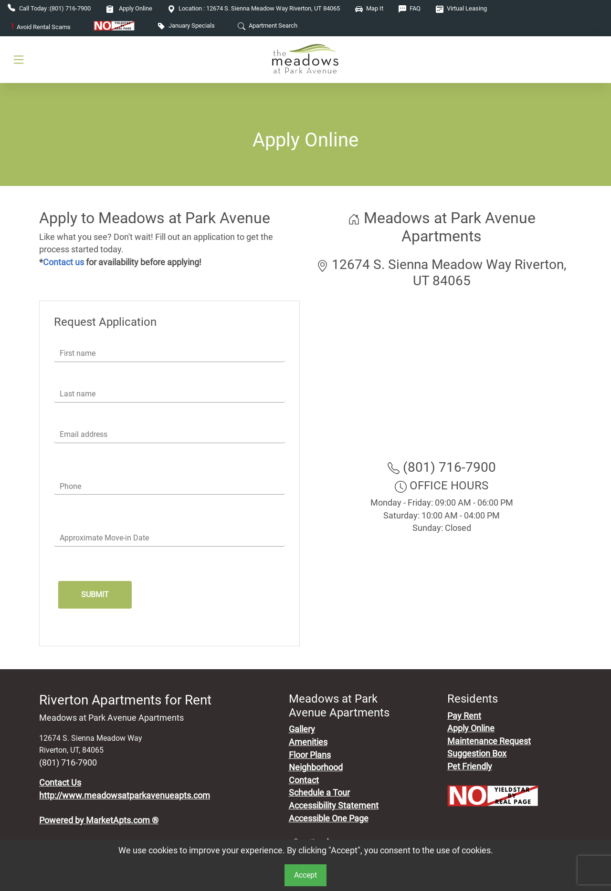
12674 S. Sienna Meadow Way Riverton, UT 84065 (254, 8)
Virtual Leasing (461, 8)
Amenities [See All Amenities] (308, 742)
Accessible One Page (329, 818)
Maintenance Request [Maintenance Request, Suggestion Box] (489, 741)
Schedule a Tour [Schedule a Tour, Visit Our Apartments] (319, 793)
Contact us (63, 262)
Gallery (302, 729)
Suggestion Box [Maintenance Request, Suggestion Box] (476, 753)
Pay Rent (464, 716)
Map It (369, 8)
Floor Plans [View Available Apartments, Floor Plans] (310, 755)
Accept (305, 875)
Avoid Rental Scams (41, 27)
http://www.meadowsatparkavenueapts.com (124, 795)
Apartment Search (267, 25)
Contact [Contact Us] (304, 780)
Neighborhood (316, 767)
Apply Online (129, 8)
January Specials (186, 25)
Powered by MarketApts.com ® (98, 820)
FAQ (410, 8)
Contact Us (60, 782)
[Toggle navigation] (19, 59)
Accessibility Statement (334, 805)
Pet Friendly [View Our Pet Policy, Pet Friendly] (469, 766)
